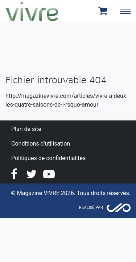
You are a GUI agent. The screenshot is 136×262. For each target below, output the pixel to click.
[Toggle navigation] (125, 11)
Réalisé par (91, 207)
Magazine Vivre (32, 11)
